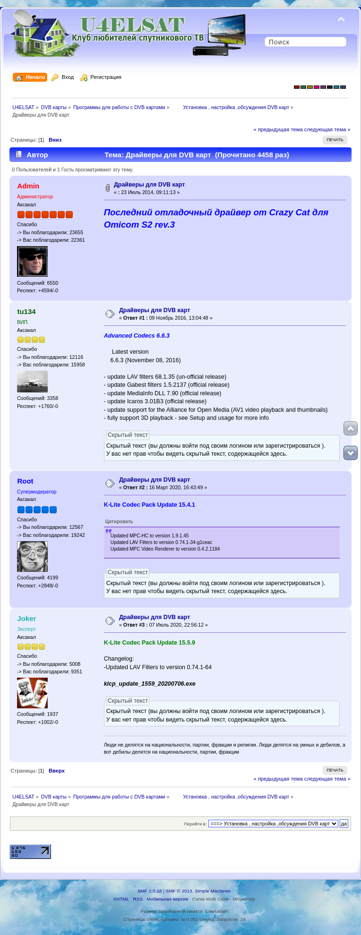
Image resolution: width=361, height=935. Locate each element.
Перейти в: (195, 823)
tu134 (26, 311)
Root (25, 481)
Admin (28, 186)
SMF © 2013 (179, 890)
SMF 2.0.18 (150, 890)
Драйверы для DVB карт (149, 184)
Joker (26, 618)
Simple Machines (213, 890)
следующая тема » (327, 129)
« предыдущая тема (277, 129)
